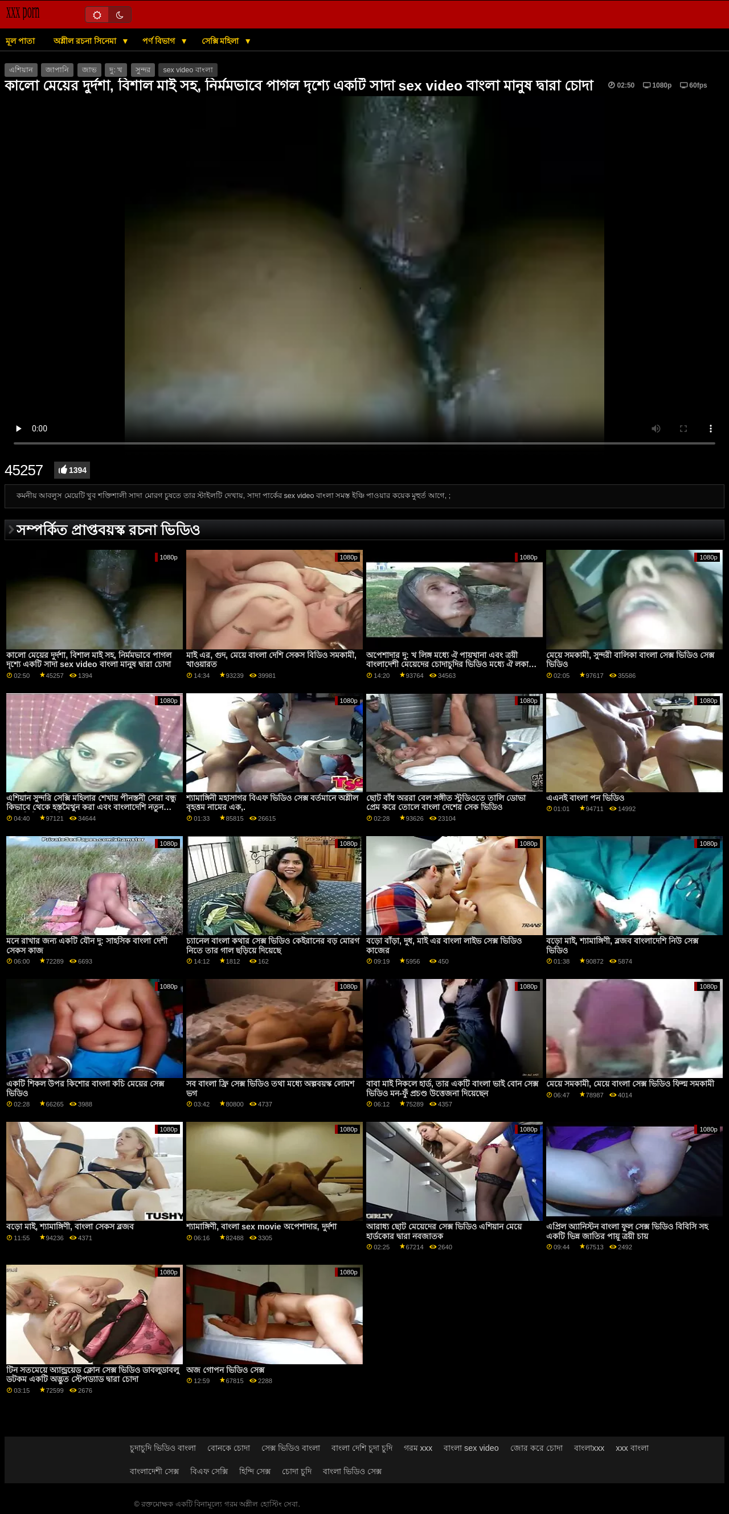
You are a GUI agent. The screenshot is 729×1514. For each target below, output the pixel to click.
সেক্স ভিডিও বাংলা (290, 1448)
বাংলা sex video (471, 1448)
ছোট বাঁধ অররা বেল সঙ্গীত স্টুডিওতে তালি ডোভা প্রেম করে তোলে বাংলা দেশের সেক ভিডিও (446, 802)
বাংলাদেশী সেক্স (154, 1471)
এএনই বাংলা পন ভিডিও (585, 798)
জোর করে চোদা (536, 1448)
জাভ (89, 70)
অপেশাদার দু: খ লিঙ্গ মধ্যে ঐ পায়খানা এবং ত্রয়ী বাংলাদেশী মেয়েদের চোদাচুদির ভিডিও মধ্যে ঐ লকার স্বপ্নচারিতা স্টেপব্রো (449, 664)
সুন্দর (143, 70)
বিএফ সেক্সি (209, 1471)
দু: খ (115, 70)
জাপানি (57, 70)
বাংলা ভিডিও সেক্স (352, 1471)
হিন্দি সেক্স (255, 1471)
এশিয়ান (21, 70)
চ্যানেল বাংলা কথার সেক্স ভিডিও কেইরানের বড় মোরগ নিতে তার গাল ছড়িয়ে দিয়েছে (272, 945)
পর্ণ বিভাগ (159, 41)
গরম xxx (418, 1448)
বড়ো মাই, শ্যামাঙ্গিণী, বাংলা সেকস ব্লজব (70, 1226)
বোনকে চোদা (228, 1448)
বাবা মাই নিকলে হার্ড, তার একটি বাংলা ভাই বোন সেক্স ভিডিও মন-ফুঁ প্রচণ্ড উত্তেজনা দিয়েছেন (452, 1088)
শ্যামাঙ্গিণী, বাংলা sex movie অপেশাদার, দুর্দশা (261, 1226)
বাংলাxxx (589, 1448)
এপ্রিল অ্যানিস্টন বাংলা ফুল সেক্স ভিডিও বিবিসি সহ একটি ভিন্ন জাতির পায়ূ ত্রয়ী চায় (627, 1231)
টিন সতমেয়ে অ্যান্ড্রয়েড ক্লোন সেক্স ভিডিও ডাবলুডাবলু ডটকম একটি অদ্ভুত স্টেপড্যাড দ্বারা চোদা (92, 1374)
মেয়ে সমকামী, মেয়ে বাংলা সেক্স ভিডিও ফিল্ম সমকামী (630, 1083)
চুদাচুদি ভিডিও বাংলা (163, 1448)
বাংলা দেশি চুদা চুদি (361, 1448)
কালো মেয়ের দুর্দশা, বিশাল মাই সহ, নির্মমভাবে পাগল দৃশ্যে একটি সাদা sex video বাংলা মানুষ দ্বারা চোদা (88, 660)
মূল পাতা (20, 41)
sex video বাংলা (187, 70)
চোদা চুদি (297, 1471)
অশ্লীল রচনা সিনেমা (86, 41)
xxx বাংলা (632, 1448)
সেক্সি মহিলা (221, 41)
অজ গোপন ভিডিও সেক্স (225, 1370)
